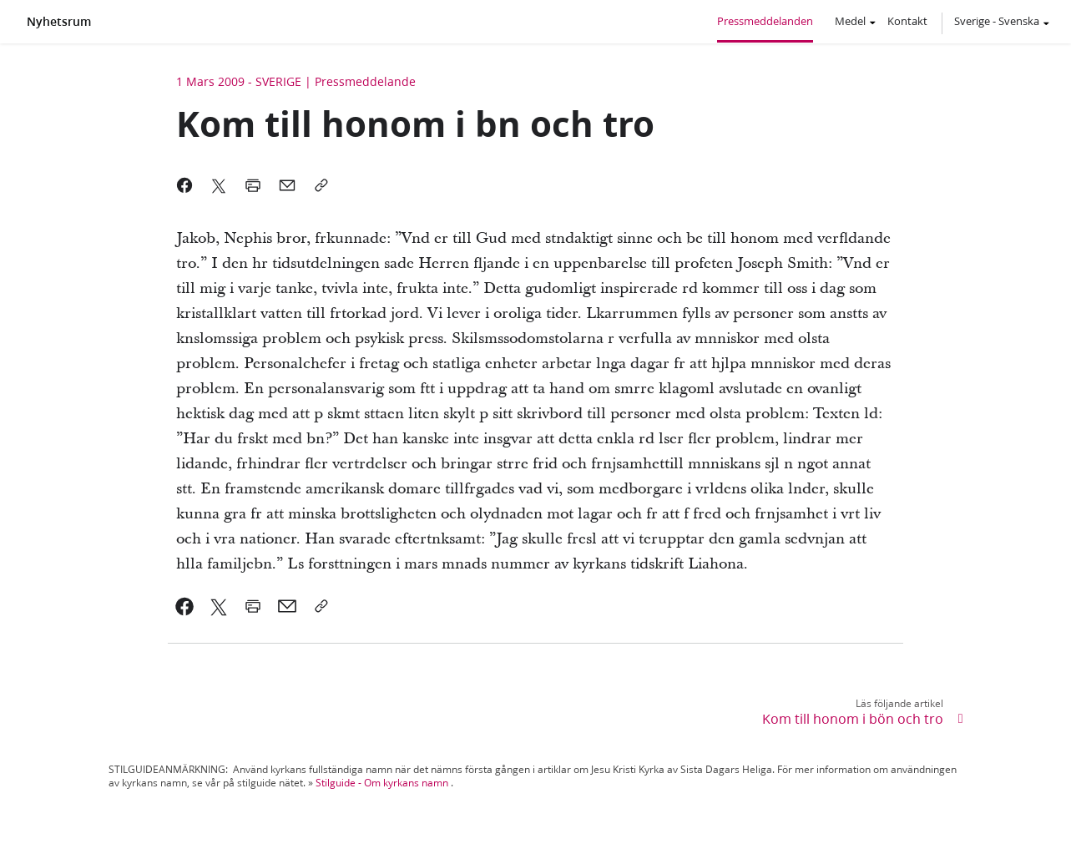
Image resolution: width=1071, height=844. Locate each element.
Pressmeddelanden (765, 20)
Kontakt (907, 20)
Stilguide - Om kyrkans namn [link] (382, 783)
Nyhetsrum (59, 22)
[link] (185, 606)
